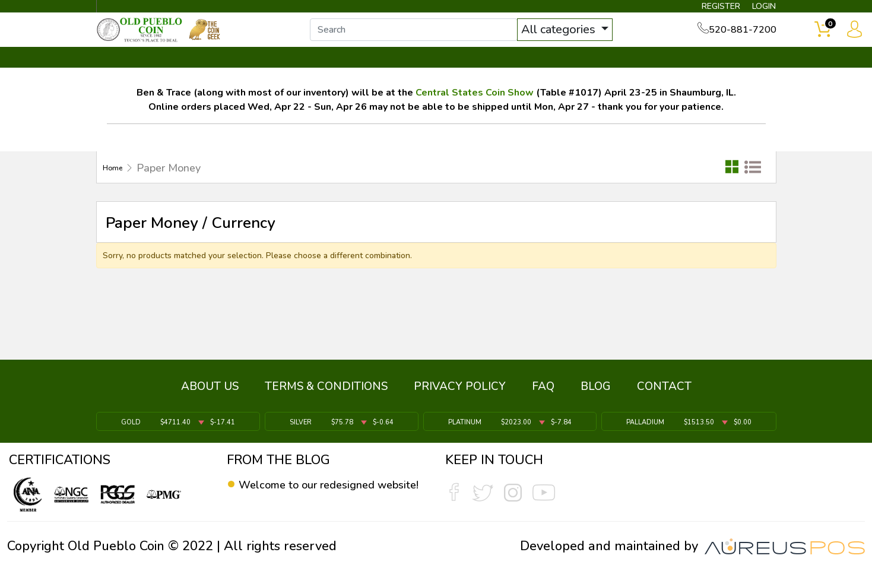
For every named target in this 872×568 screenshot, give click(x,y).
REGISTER (700, 9)
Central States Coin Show (475, 109)
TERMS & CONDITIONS (326, 394)
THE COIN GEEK (479, 75)
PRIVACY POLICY (460, 394)
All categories (581, 40)
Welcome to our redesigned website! (322, 493)
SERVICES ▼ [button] (582, 75)
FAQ (543, 394)
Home (117, 185)
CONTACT (736, 75)
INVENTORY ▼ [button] (224, 75)
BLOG (596, 394)
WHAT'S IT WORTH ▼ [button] (350, 75)
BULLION (133, 75)
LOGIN (753, 9)
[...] (435, 40)
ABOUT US (210, 394)
